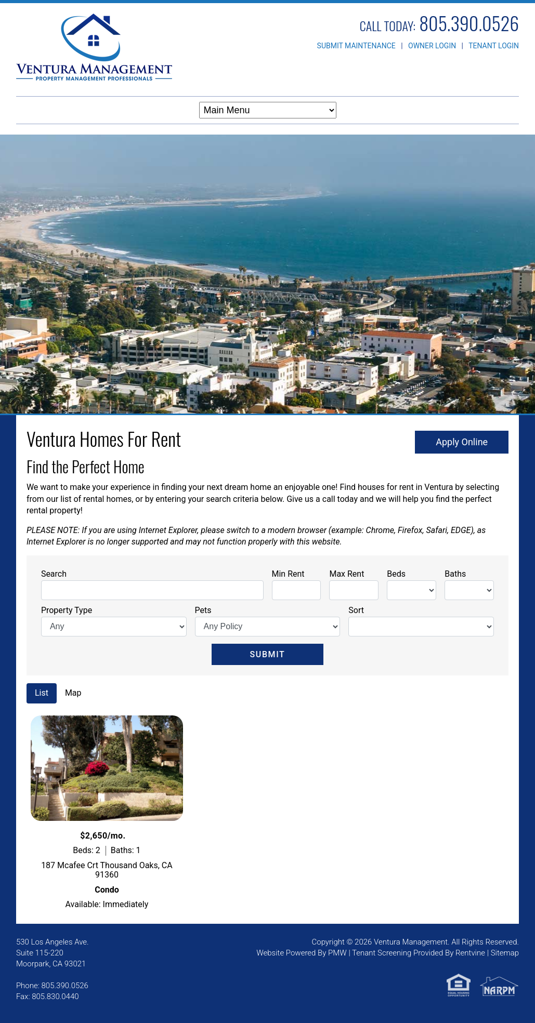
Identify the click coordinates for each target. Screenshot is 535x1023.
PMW (337, 953)
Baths (455, 574)
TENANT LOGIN (493, 46)
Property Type (66, 610)
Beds (396, 574)
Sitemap (505, 953)
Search (54, 574)
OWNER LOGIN (432, 46)
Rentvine (470, 953)
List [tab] (41, 693)
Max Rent (346, 574)
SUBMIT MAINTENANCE (356, 46)
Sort (356, 610)
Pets (203, 610)
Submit (267, 654)
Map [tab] (73, 693)
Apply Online (462, 441)
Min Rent (288, 574)
